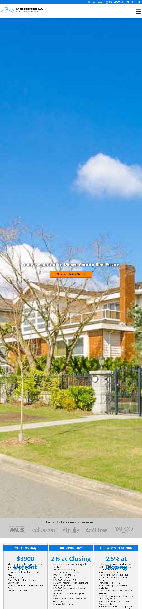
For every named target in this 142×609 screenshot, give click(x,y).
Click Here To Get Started (71, 274)
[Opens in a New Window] (128, 2)
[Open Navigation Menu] (138, 11)
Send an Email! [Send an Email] (95, 2)
